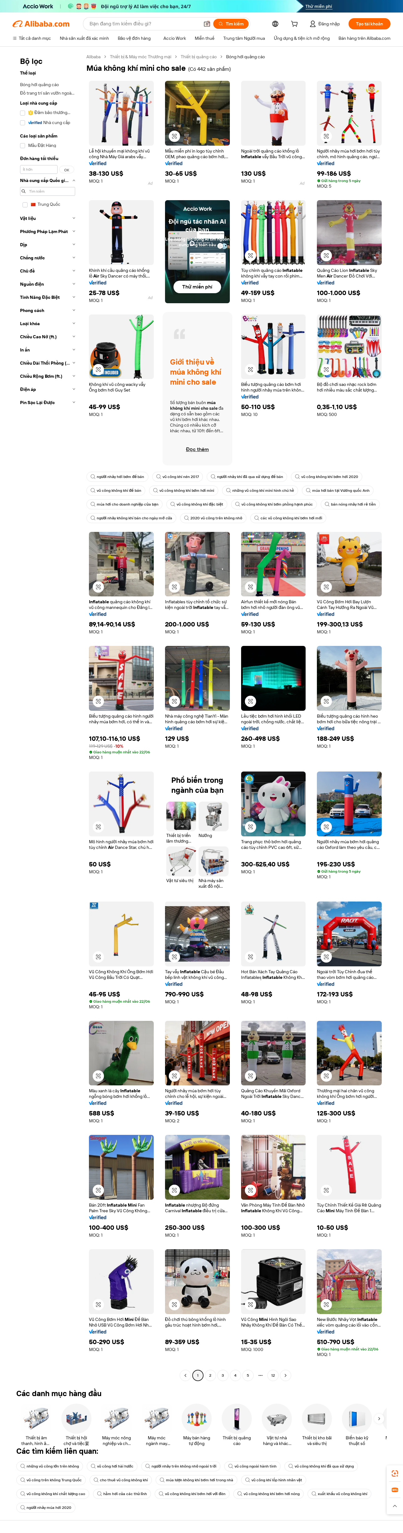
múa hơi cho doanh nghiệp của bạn (124, 504)
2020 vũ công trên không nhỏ (213, 518)
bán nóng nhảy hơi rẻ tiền (350, 504)
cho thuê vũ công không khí (121, 1480)
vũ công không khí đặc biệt (196, 504)
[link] (395, 1473)
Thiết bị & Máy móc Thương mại (140, 56)
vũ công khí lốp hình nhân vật (273, 1480)
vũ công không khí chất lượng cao (52, 1493)
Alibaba (93, 56)
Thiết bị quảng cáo (199, 56)
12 (273, 1375)
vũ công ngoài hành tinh (252, 1466)
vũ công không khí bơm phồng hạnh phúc (274, 504)
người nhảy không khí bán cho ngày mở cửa (131, 518)
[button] (207, 24)
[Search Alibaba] (144, 23)
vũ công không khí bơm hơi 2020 (326, 476)
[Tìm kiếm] (231, 24)
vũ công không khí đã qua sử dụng (321, 1466)
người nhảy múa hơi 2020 (45, 1507)
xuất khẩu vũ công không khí (339, 1493)
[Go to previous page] (185, 1375)
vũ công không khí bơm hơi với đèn (192, 1493)
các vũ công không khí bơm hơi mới (288, 518)
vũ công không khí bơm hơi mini (183, 490)
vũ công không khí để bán (115, 490)
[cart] (295, 24)
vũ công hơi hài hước (112, 1466)
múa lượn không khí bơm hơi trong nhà (196, 1480)
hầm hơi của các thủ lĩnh (122, 1493)
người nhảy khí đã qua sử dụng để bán (247, 476)
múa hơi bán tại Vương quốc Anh (337, 490)
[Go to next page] (285, 1375)
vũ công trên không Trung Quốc (51, 1480)
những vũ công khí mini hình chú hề (260, 490)
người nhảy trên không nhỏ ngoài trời (180, 1466)
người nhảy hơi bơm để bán (117, 476)
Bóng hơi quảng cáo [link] (245, 56)
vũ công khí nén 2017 (177, 476)
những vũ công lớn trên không (49, 1466)
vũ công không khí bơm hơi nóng (268, 1493)
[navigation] (47, 717)
